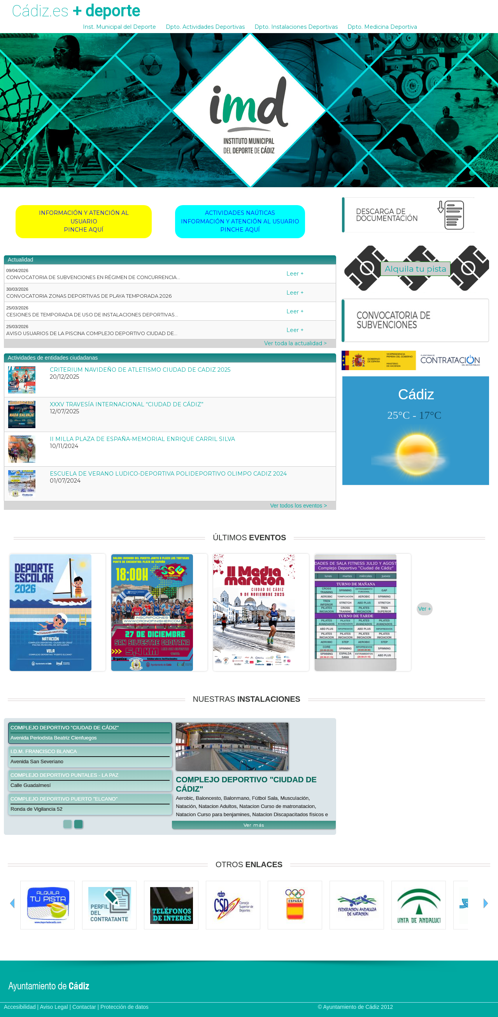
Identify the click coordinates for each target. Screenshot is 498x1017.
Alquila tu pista (415, 269)
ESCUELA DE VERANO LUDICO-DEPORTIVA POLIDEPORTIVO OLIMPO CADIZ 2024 (168, 473)
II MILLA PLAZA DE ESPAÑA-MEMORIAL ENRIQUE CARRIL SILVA (142, 439)
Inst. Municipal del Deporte (119, 26)
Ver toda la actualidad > (295, 343)
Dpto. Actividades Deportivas (205, 26)
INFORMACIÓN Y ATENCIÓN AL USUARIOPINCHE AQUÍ (84, 221)
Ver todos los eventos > (298, 505)
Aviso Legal (54, 1007)
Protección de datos (124, 1007)
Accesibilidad (20, 1007)
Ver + (424, 609)
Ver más (254, 825)
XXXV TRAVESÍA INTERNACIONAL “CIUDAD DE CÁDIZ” (126, 404)
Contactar (84, 1007)
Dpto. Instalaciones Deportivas (296, 26)
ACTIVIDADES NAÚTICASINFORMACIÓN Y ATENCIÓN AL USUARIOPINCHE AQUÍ (240, 221)
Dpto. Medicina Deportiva (382, 26)
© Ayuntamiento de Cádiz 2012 (355, 1007)
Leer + (295, 273)
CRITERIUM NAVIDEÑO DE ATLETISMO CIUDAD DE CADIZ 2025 (140, 369)
